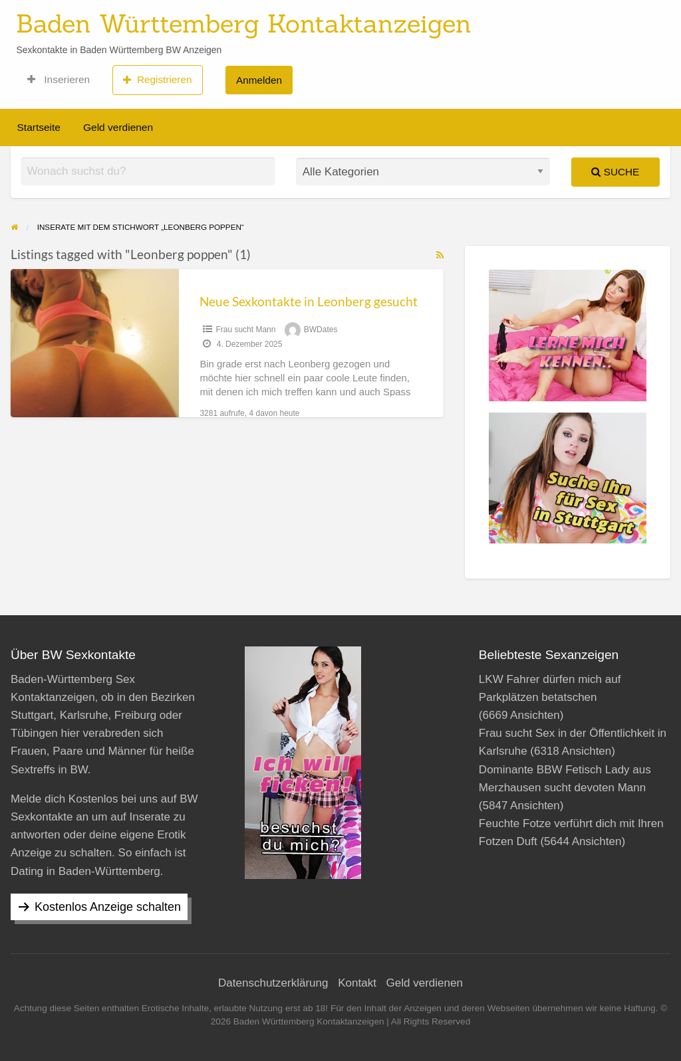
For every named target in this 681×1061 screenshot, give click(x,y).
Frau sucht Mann (245, 329)
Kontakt (357, 983)
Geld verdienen (118, 127)
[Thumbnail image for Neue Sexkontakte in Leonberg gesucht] (95, 343)
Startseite (39, 127)
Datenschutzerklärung (273, 983)
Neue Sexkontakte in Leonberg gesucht (309, 301)
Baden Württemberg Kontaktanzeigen (244, 23)
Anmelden (259, 80)
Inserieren (58, 80)
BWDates (321, 329)
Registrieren (157, 80)
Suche (615, 171)
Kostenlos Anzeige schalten (108, 907)
